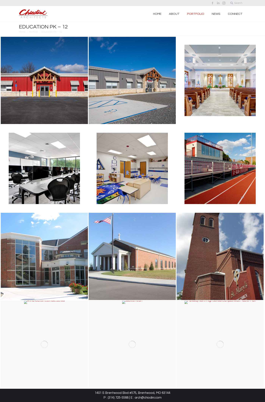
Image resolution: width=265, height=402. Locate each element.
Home (22, 32)
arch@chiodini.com (148, 397)
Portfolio (33, 32)
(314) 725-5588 (118, 397)
